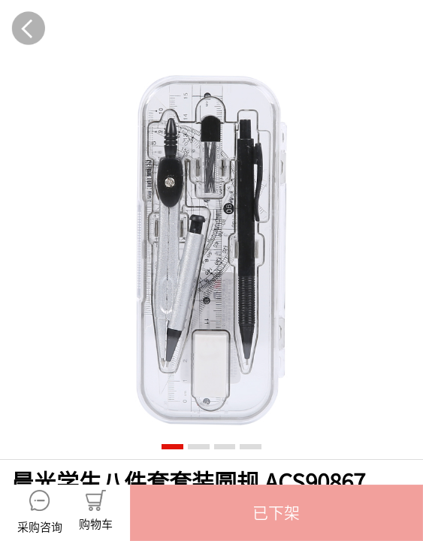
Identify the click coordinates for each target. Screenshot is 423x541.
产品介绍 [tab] (105, 308)
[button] (276, 513)
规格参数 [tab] (317, 308)
